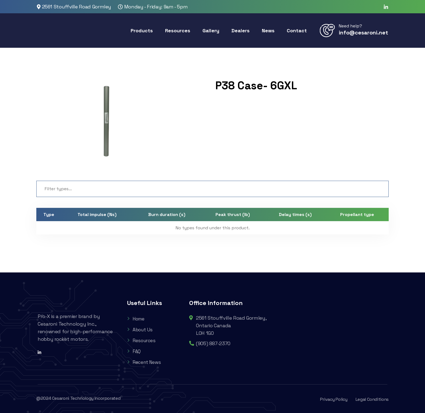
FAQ (134, 351)
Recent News (145, 362)
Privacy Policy (333, 399)
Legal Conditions (372, 399)
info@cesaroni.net (363, 32)
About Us (140, 329)
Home (136, 319)
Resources (142, 340)
